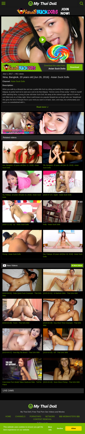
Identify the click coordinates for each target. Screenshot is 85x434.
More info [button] (50, 428)
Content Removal (42, 419)
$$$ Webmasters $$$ (69, 416)
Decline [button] (60, 428)
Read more (42, 107)
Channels (20, 416)
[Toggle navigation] (3, 3)
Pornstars (35, 416)
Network (50, 416)
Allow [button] (73, 428)
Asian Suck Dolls (18, 81)
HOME (8, 416)
